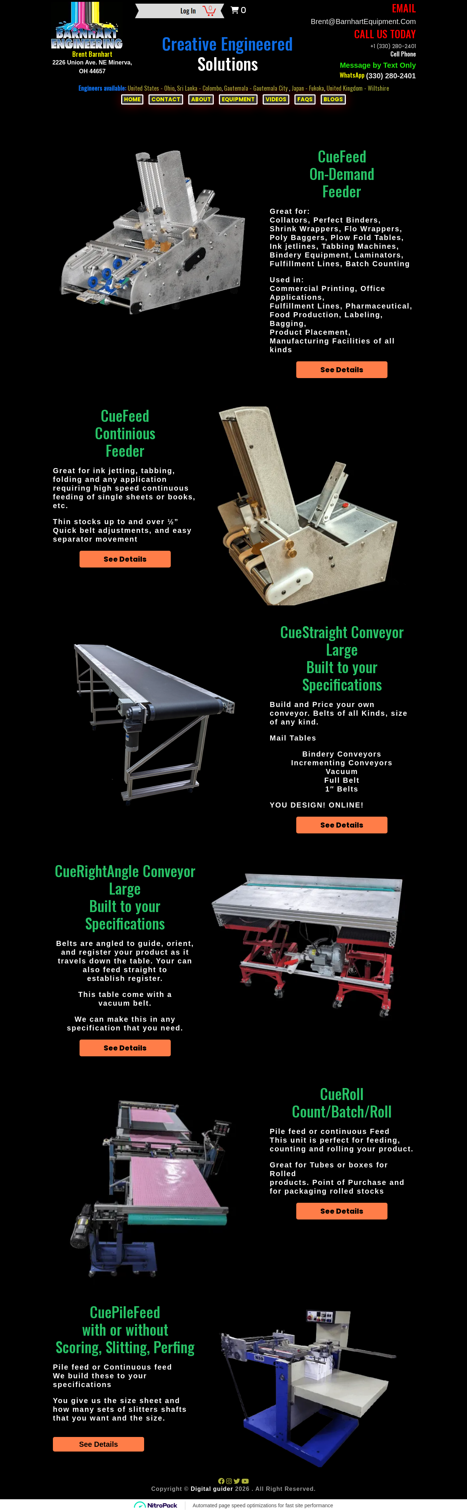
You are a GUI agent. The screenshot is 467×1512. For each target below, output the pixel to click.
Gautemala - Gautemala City (256, 88)
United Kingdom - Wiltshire (358, 88)
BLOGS (333, 99)
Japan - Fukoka (308, 88)
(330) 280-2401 (391, 76)
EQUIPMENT (238, 99)
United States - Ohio (151, 88)
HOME (132, 99)
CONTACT (165, 99)
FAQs (305, 99)
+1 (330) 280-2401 (393, 46)
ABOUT (201, 99)
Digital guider (212, 1489)
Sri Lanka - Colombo (199, 88)
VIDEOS (276, 99)
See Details (341, 370)
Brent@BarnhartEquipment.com (363, 21)
